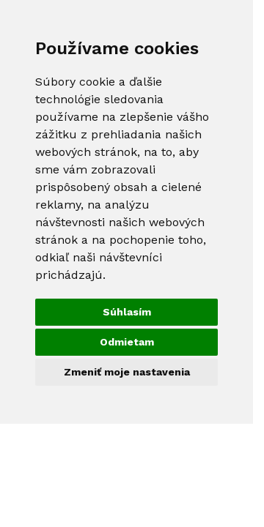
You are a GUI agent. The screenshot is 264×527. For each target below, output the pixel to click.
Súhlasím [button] (127, 312)
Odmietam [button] (127, 342)
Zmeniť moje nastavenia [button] (127, 372)
